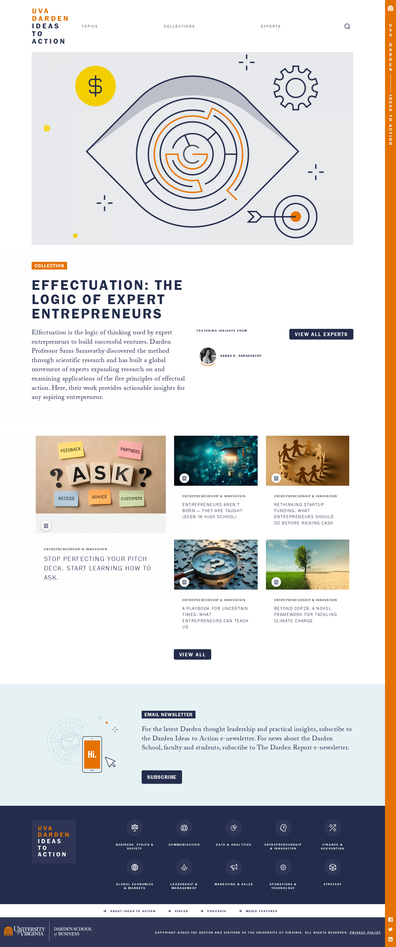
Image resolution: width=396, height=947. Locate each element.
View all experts (321, 334)
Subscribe (162, 777)
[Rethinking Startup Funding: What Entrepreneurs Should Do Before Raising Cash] (307, 461)
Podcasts (217, 910)
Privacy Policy (365, 931)
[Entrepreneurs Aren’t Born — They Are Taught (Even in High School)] (215, 461)
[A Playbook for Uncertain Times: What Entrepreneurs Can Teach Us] (215, 565)
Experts (271, 26)
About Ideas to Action (133, 910)
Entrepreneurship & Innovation (75, 549)
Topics (89, 26)
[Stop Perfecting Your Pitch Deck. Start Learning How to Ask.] (101, 475)
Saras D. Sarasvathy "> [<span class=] (208, 356)
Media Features (262, 910)
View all (192, 654)
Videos (181, 910)
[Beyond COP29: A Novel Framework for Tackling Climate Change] (307, 565)
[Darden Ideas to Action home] (54, 843)
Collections (179, 26)
